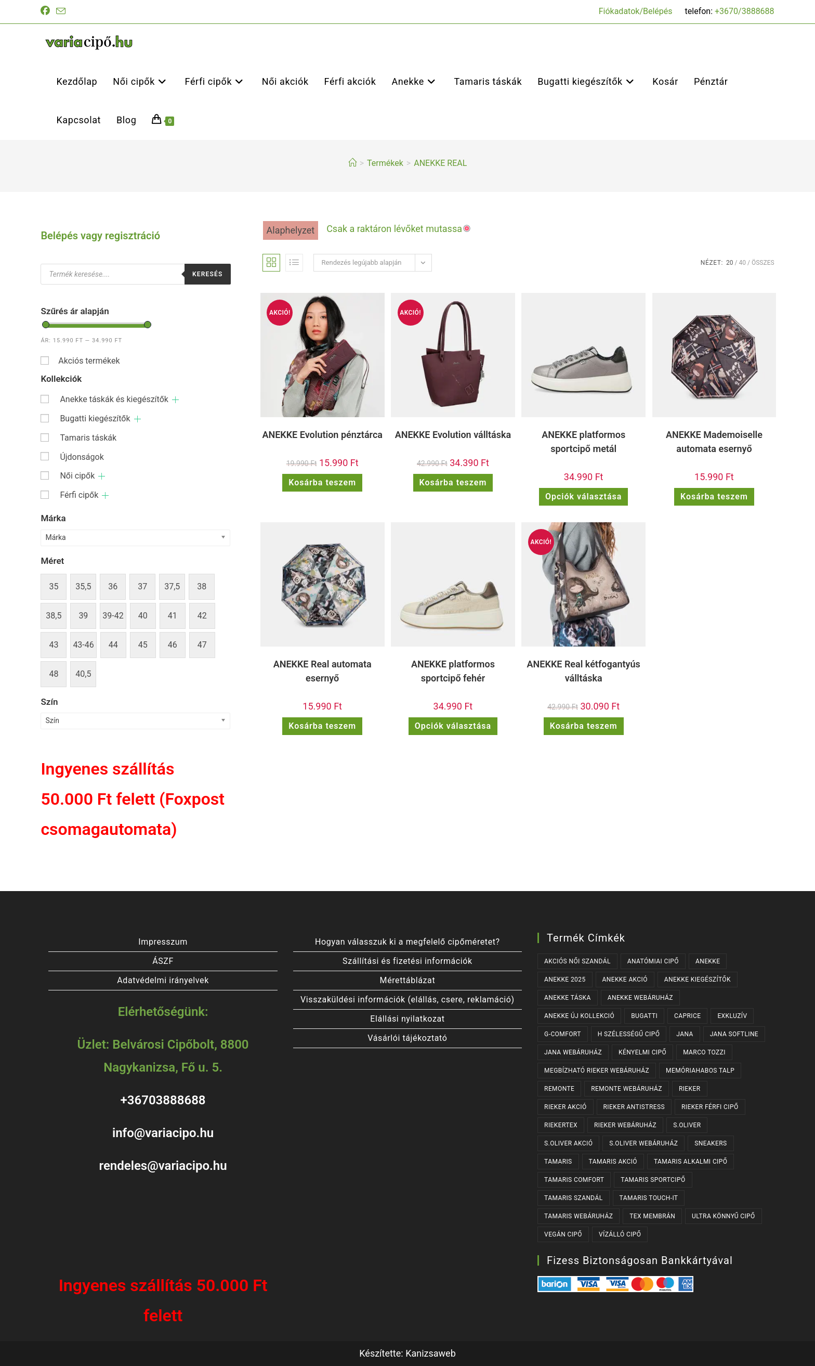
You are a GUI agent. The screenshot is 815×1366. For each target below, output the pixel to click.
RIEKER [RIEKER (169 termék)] (690, 1088)
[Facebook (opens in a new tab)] (47, 11)
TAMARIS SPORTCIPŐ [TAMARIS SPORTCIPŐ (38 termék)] (653, 1179)
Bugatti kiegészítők (95, 418)
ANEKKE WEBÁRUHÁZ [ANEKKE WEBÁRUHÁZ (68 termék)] (640, 997)
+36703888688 (163, 1100)
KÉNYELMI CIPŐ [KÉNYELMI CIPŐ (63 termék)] (642, 1052)
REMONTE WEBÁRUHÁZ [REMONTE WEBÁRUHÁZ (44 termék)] (626, 1088)
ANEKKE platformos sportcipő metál (583, 441)
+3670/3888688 (744, 11)
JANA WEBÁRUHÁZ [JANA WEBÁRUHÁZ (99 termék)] (573, 1052)
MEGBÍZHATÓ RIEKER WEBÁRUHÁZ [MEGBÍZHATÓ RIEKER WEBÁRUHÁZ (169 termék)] (596, 1070)
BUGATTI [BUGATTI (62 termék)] (644, 1016)
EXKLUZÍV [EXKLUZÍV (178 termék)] (732, 1016)
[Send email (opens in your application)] (61, 11)
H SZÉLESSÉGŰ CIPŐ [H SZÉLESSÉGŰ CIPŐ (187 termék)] (629, 1034)
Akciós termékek (89, 361)
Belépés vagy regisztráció (100, 235)
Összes (763, 262)
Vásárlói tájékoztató (407, 1038)
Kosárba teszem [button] (322, 482)
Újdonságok (81, 457)
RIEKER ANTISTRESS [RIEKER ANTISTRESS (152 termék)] (634, 1107)
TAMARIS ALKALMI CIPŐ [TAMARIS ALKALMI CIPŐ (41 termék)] (690, 1161)
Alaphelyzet (291, 230)
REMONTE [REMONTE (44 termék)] (559, 1088)
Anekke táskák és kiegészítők (114, 399)
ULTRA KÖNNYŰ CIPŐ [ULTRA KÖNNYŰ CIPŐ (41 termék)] (723, 1216)
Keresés (207, 274)
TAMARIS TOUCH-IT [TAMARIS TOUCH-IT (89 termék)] (649, 1198)
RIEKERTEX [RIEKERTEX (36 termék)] (560, 1125)
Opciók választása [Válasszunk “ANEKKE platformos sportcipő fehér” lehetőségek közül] (453, 726)
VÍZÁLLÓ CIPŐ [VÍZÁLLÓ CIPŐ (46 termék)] (620, 1234)
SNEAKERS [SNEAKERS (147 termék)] (710, 1143)
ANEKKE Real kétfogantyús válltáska (583, 671)
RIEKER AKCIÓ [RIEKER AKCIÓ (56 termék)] (565, 1107)
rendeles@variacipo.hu (163, 1165)
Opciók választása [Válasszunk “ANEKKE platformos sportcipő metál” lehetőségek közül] (583, 496)
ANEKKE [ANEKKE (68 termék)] (707, 961)
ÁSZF (163, 961)
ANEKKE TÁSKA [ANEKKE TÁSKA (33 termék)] (567, 997)
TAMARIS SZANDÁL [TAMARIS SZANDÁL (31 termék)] (573, 1198)
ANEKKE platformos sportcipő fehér (453, 671)
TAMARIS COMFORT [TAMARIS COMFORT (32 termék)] (574, 1179)
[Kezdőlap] (352, 163)
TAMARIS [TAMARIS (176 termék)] (558, 1161)
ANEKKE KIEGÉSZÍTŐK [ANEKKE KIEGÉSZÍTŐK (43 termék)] (697, 979)
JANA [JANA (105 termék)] (684, 1034)
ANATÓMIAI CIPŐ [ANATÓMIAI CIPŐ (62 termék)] (653, 961)
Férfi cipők (79, 495)
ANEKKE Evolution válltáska (453, 434)
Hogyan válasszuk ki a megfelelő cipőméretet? (407, 942)
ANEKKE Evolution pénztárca (322, 434)
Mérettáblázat (408, 980)
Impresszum (162, 942)
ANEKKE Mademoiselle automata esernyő (714, 441)
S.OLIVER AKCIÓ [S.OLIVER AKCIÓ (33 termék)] (568, 1143)
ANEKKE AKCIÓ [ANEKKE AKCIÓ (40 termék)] (625, 979)
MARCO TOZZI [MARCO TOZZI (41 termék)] (704, 1052)
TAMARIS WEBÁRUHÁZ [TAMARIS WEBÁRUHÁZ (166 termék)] (578, 1216)
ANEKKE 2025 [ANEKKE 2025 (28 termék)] (564, 979)
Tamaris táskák (88, 438)
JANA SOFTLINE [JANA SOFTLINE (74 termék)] (734, 1034)
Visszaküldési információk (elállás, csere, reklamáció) (407, 999)
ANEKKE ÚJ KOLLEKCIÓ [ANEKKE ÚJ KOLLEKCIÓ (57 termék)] (579, 1016)
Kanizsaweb (430, 1353)
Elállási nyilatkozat (407, 1019)
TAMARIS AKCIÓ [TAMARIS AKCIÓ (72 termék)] (613, 1161)
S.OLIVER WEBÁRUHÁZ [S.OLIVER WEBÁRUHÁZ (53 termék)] (643, 1143)
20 (729, 262)
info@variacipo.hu (163, 1133)
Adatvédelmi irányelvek (163, 980)
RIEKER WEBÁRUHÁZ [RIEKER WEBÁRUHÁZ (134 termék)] (625, 1125)
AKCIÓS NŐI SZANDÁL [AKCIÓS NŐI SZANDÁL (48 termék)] (577, 961)
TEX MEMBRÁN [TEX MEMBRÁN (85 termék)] (652, 1216)
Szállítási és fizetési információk (407, 961)
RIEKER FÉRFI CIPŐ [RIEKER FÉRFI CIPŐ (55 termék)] (710, 1107)
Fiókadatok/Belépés (636, 11)
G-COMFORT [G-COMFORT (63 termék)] (562, 1034)
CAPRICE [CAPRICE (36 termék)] (687, 1016)
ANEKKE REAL (440, 163)
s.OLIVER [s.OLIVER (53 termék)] (687, 1125)
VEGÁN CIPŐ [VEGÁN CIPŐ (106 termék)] (563, 1234)
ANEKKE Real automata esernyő (322, 671)
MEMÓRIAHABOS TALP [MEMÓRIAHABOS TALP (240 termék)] (700, 1070)
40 (742, 262)
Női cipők (77, 476)
